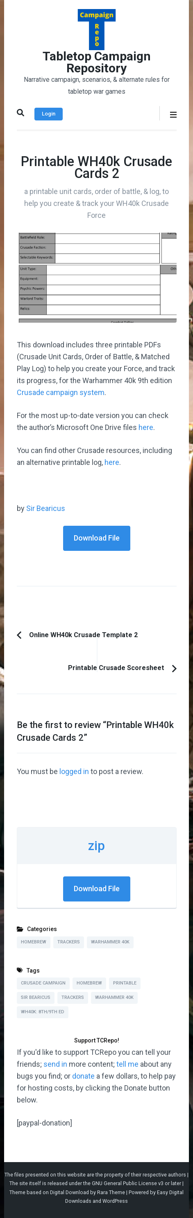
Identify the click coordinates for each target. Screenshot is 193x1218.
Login (48, 114)
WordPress (115, 1201)
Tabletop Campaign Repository (97, 62)
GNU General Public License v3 (127, 1183)
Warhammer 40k (110, 942)
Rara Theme (111, 1192)
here (146, 427)
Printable (124, 983)
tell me (127, 1064)
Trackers (68, 942)
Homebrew (33, 942)
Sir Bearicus (45, 508)
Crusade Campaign (43, 983)
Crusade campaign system (60, 392)
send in (55, 1064)
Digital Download (69, 1192)
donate (83, 1076)
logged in (74, 771)
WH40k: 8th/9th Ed (42, 1012)
